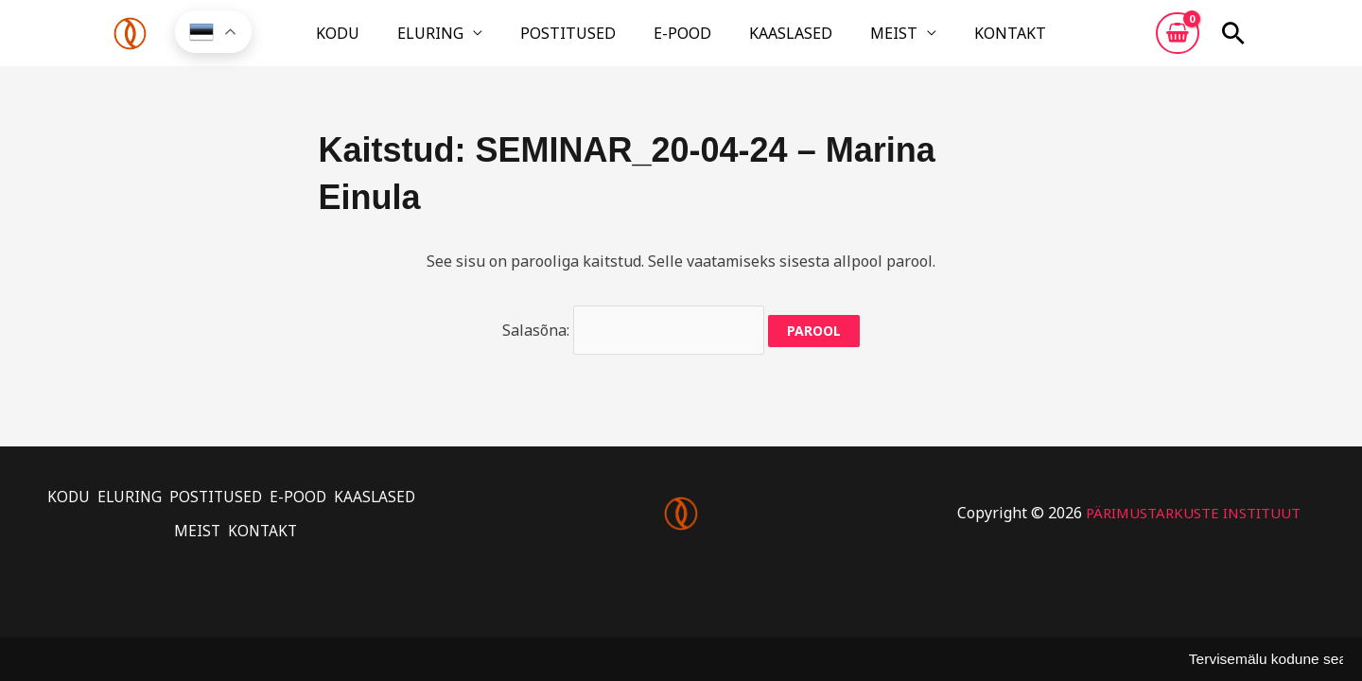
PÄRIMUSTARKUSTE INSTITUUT (1193, 511)
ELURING (476, 40)
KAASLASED (768, 40)
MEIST (848, 40)
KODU (406, 40)
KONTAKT (942, 40)
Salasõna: (633, 340)
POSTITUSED (590, 40)
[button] (1233, 41)
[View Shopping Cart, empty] (1177, 40)
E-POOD (682, 40)
